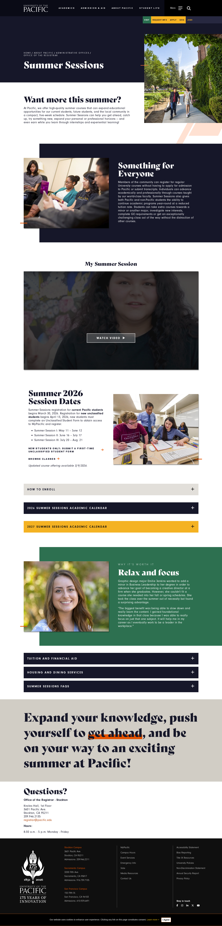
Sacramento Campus (74, 868)
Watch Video (111, 338)
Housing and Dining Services (111, 672)
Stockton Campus (73, 847)
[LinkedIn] (188, 906)
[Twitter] (193, 906)
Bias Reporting (184, 852)
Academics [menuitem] (67, 8)
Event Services (128, 857)
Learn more (152, 919)
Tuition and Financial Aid (111, 658)
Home (27, 53)
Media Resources (129, 873)
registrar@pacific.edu (38, 820)
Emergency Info (128, 863)
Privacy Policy (183, 878)
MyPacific (125, 847)
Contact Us (126, 878)
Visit (147, 20)
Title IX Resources (185, 857)
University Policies (185, 863)
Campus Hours (128, 852)
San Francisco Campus (75, 889)
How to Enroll (111, 489)
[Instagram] (183, 906)
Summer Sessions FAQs (111, 686)
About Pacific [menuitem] (122, 8)
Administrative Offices (72, 53)
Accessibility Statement (188, 847)
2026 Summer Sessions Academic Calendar (111, 508)
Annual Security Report (188, 873)
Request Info (160, 20)
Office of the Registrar (41, 55)
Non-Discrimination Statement (191, 868)
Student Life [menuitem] (149, 8)
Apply (173, 20)
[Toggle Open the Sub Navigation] (176, 8)
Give (181, 20)
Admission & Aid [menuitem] (93, 8)
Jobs (190, 20)
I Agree (166, 920)
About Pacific (44, 53)
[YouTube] (199, 906)
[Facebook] (178, 906)
